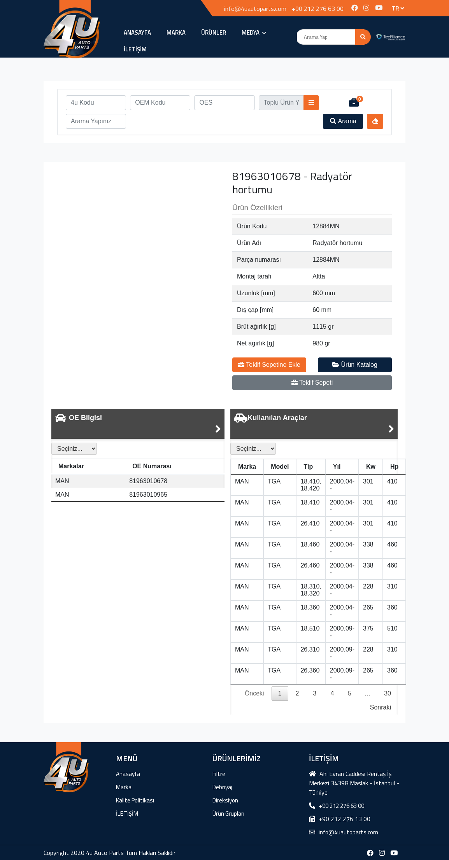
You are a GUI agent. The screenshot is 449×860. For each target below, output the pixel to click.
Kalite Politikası (135, 800)
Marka (176, 32)
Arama (343, 121)
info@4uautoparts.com (255, 8)
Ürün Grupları (228, 813)
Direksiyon (225, 800)
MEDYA (254, 32)
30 (387, 693)
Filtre (218, 773)
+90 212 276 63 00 (318, 8)
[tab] (137, 424)
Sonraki (380, 707)
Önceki (254, 693)
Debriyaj (222, 787)
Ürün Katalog (354, 364)
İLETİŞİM (135, 49)
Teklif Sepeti (312, 382)
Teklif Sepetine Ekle (269, 364)
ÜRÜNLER (213, 32)
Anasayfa (137, 32)
